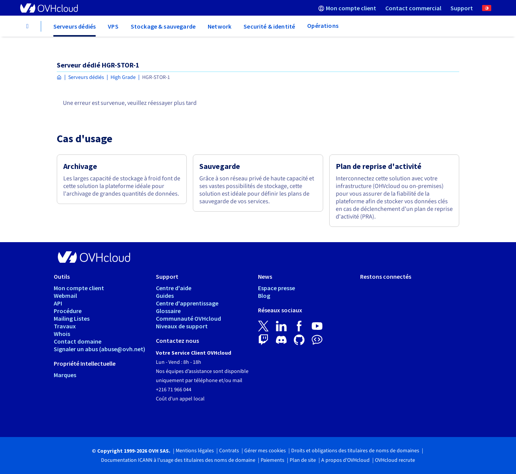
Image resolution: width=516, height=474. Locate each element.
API (58, 303)
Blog (264, 295)
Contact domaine (77, 341)
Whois (62, 333)
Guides (165, 295)
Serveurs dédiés (86, 77)
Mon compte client (79, 288)
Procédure (68, 311)
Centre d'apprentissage (187, 303)
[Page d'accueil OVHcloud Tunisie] (59, 77)
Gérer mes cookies (265, 451)
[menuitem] (347, 8)
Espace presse (276, 288)
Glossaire (168, 311)
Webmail (65, 295)
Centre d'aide (173, 288)
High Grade (123, 77)
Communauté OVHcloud (188, 318)
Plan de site (303, 460)
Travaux (65, 326)
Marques (65, 375)
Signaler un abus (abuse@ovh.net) (99, 349)
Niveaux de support (182, 326)
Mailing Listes (72, 318)
